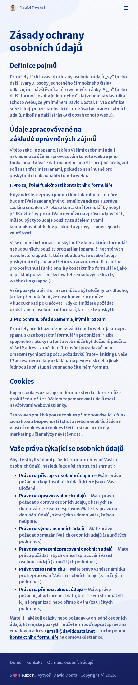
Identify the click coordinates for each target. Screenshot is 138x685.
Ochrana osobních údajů (70, 662)
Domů (16, 662)
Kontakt (34, 662)
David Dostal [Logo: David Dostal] (27, 8)
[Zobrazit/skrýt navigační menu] (126, 8)
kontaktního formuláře (34, 637)
